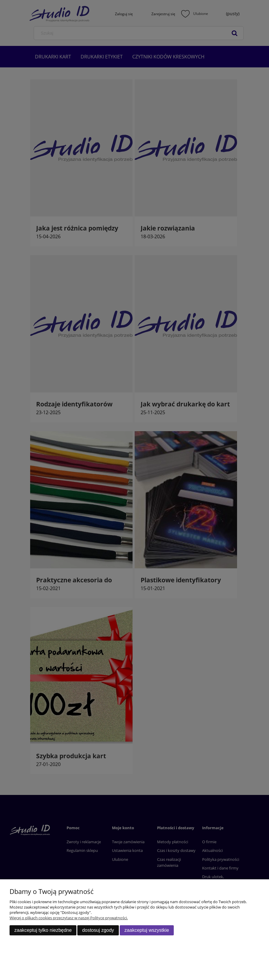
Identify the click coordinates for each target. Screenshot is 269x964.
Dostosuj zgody (98, 930)
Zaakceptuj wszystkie (146, 930)
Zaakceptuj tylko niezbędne (43, 930)
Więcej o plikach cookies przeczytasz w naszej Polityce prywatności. (69, 917)
